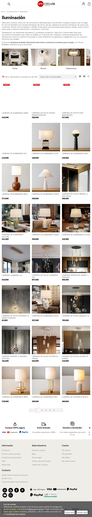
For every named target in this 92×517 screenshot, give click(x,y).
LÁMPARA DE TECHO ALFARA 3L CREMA (75, 357)
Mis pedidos (67, 452)
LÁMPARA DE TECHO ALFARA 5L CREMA (45, 357)
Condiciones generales (11, 456)
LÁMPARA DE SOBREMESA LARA (45, 153)
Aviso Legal (36, 456)
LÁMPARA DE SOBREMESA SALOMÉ (12, 235)
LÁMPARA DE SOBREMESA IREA (44, 397)
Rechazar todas (82, 512)
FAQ (3, 460)
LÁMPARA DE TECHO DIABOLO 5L (75, 316)
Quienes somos (38, 449)
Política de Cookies (35, 509)
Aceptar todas (69, 512)
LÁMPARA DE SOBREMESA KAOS (45, 316)
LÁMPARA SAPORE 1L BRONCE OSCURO (14, 357)
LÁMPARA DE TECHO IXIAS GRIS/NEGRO (72, 114)
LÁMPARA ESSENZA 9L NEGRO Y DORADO (75, 276)
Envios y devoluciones (11, 452)
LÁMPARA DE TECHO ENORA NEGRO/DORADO (43, 114)
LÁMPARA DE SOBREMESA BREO (15, 397)
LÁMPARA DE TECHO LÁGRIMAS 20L (45, 276)
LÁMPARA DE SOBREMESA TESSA (45, 235)
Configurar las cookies (15, 514)
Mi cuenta (66, 449)
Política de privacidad (41, 460)
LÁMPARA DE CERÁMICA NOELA (75, 397)
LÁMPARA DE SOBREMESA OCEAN (76, 235)
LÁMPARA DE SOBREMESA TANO (75, 153)
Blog (33, 452)
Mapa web (6, 463)
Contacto (6, 449)
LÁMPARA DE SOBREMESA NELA (15, 194)
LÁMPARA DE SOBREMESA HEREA (45, 194)
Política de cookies (40, 463)
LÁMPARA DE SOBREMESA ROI (14, 153)
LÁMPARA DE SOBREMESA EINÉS (15, 113)
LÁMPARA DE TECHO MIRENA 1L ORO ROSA (75, 195)
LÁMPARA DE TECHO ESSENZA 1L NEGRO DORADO (15, 317)
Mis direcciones (68, 460)
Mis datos (66, 456)
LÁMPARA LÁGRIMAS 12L (12, 275)
